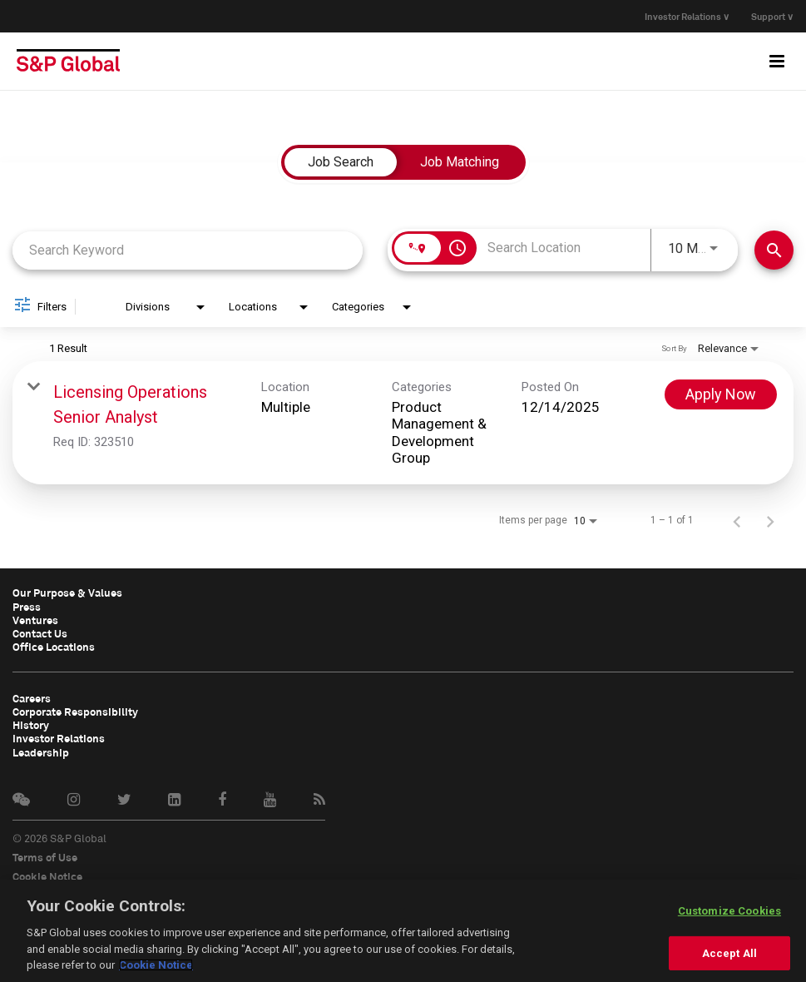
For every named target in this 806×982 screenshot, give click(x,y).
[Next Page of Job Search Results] (770, 520)
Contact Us (39, 632)
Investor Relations (58, 736)
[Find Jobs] (774, 250)
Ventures (35, 619)
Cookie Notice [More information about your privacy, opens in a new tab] (156, 965)
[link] (403, 423)
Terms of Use (44, 854)
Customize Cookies (729, 911)
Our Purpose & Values (67, 592)
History (30, 723)
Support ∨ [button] (772, 16)
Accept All (729, 953)
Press (26, 606)
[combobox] (187, 250)
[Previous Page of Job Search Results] (737, 520)
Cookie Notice (47, 873)
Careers (31, 696)
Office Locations (53, 645)
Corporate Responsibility (75, 710)
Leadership (40, 749)
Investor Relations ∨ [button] (683, 16)
